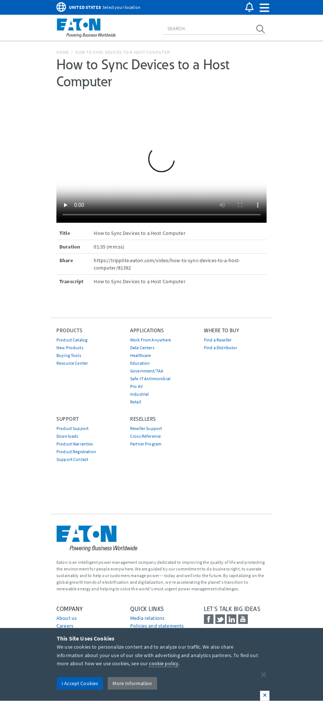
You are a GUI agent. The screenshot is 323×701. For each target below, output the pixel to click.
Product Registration (76, 451)
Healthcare (140, 355)
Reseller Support (146, 428)
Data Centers (142, 347)
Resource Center (72, 363)
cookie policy (163, 663)
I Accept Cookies (80, 683)
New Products (69, 347)
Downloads (67, 436)
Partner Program (146, 444)
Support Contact (72, 459)
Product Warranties (74, 444)
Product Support (72, 428)
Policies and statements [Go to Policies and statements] (157, 625)
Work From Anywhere (150, 340)
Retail (135, 402)
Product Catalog (71, 340)
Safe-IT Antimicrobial (150, 378)
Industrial (139, 394)
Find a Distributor (220, 347)
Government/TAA (146, 371)
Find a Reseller (218, 340)
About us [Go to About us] (66, 618)
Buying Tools (68, 355)
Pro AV (136, 386)
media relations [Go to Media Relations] (147, 618)
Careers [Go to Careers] (64, 625)
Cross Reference (145, 436)
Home (62, 52)
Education (140, 363)
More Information (132, 683)
